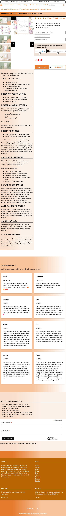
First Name (6, 431)
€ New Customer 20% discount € (49, 1)
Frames (6, 5)
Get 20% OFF (59, 67)
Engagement (15, 9)
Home (3, 9)
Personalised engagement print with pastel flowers (35, 9)
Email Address (7, 423)
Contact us (4, 497)
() (63, 5)
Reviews (39, 5)
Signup (37, 497)
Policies (37, 481)
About (32, 5)
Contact (45, 5)
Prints (19, 5)
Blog (25, 5)
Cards (12, 5)
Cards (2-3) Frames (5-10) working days (16, 1)
